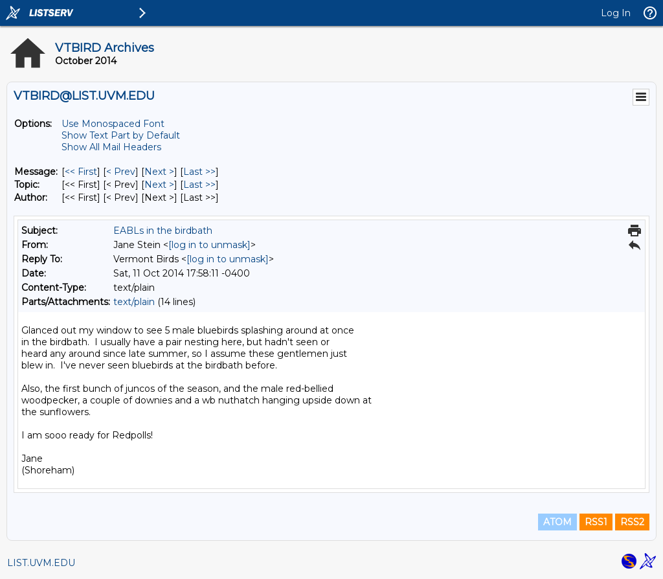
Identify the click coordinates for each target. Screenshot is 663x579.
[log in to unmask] (209, 245)
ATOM (557, 522)
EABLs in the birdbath (162, 230)
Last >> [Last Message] (199, 171)
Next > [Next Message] (159, 171)
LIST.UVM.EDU (41, 563)
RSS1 (596, 522)
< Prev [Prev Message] (120, 171)
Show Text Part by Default (121, 135)
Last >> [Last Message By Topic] (199, 184)
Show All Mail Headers (111, 147)
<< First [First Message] (81, 171)
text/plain (134, 302)
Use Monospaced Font (113, 124)
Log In (616, 13)
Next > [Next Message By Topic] (159, 184)
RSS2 (632, 522)
